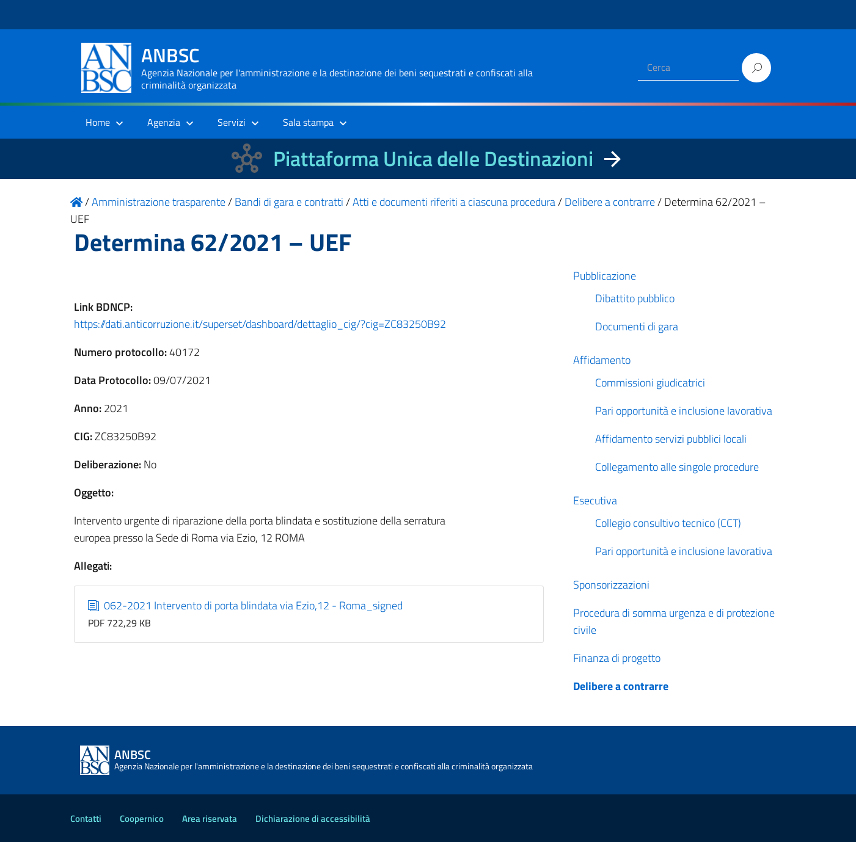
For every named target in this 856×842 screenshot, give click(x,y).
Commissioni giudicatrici (650, 382)
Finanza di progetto (616, 658)
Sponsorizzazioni (611, 584)
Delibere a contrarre (620, 686)
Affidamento (602, 360)
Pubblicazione (604, 275)
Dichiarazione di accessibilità (312, 818)
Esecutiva (595, 500)
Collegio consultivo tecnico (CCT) (668, 523)
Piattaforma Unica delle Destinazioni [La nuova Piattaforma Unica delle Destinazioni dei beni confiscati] (433, 158)
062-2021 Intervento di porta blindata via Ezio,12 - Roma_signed (245, 605)
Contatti (85, 818)
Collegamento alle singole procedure (677, 467)
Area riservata (209, 818)
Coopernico (142, 818)
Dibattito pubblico (635, 298)
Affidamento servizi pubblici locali (671, 438)
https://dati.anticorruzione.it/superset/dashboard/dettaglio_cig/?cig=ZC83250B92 (260, 324)
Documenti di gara (636, 326)
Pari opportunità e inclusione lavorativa (683, 410)
